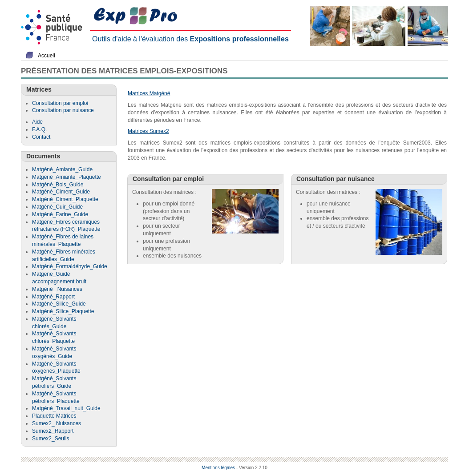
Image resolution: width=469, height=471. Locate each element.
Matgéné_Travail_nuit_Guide (66, 408)
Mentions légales (218, 467)
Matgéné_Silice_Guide (59, 304)
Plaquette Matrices (54, 416)
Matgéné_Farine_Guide (60, 214)
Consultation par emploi (60, 103)
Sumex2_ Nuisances (56, 423)
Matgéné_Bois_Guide (57, 184)
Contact (41, 137)
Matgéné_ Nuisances (57, 289)
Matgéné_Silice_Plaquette (63, 311)
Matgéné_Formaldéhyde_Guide (69, 266)
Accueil (46, 55)
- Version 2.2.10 (251, 467)
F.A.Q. (39, 129)
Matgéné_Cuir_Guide (57, 207)
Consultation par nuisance (63, 110)
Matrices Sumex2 (148, 131)
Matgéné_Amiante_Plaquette (66, 177)
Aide (37, 122)
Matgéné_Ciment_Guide (61, 192)
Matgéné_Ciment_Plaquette (65, 199)
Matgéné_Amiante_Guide (62, 169)
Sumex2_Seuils (50, 438)
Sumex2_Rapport (52, 431)
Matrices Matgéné (149, 93)
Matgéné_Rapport (53, 297)
